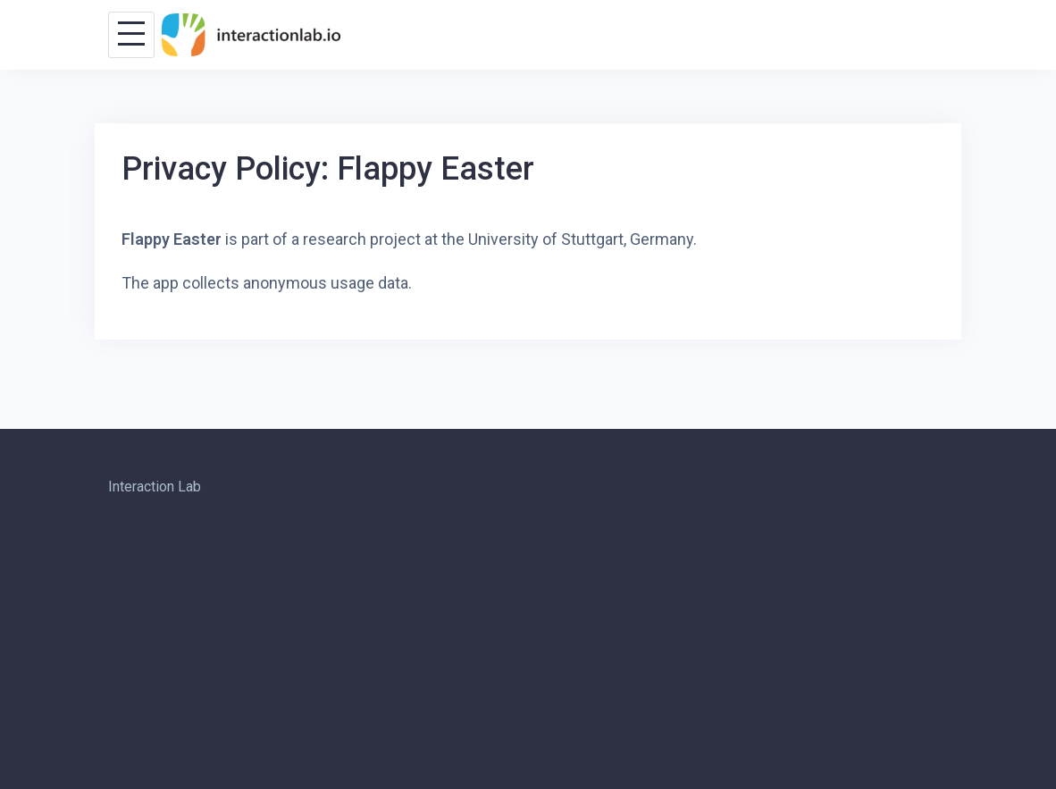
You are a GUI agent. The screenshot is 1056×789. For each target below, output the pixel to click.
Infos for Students (746, 565)
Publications (777, 695)
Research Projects (885, 695)
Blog (580, 565)
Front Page (642, 565)
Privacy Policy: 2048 (879, 565)
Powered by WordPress (183, 562)
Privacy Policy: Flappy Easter (645, 662)
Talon (336, 562)
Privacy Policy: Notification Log (846, 662)
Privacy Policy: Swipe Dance (636, 695)
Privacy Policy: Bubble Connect (846, 597)
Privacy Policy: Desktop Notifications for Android (790, 630)
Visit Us (918, 727)
